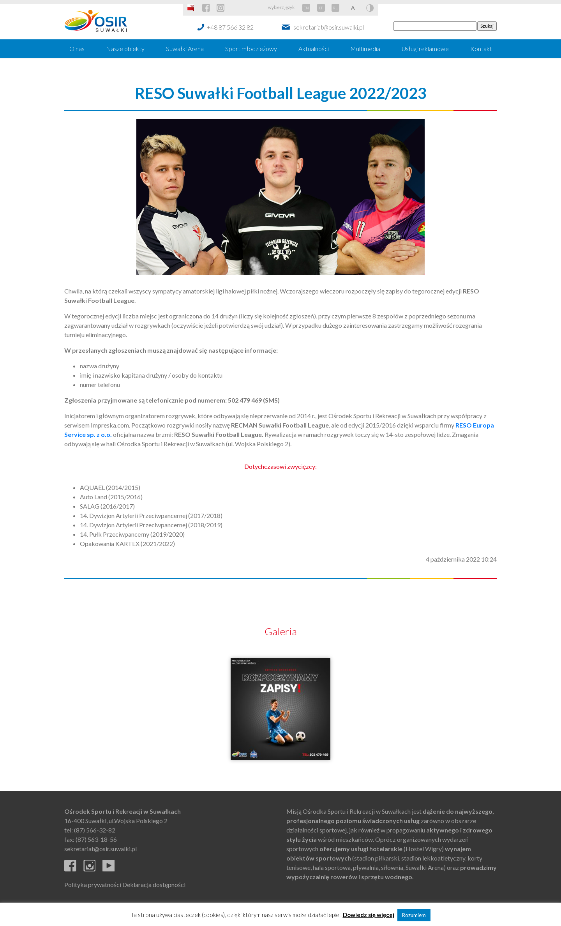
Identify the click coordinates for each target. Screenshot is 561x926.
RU (336, 7)
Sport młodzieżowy (251, 48)
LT (321, 7)
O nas (77, 48)
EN (306, 7)
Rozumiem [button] (414, 915)
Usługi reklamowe (425, 48)
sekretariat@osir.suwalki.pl (328, 27)
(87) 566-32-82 (94, 830)
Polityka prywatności (92, 884)
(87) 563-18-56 (96, 839)
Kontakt (481, 48)
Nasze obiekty (125, 48)
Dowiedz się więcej (368, 914)
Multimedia (365, 48)
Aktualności (313, 48)
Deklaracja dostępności (153, 884)
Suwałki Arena (185, 48)
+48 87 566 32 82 (230, 27)
